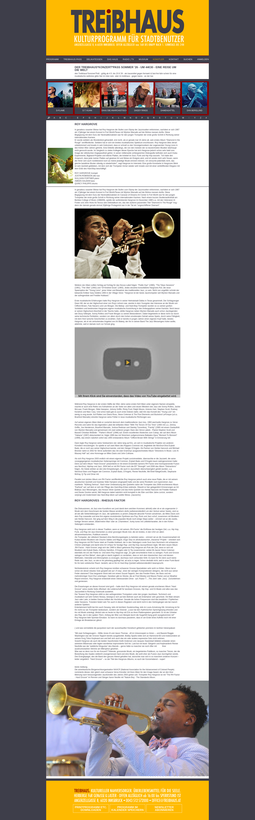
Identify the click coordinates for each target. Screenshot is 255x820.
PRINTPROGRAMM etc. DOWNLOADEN (91, 809)
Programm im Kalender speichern (127, 809)
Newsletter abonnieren (164, 809)
